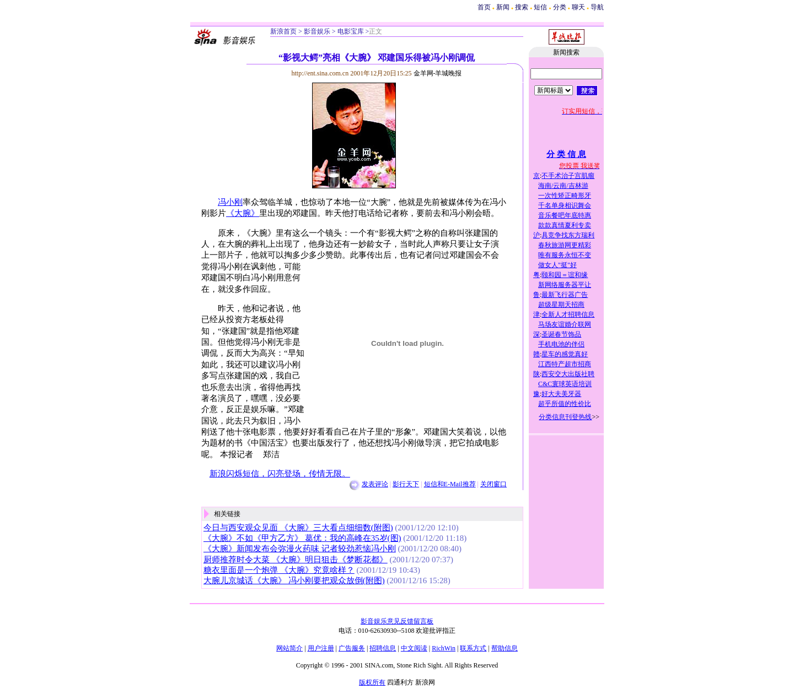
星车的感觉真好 (564, 354)
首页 (484, 7)
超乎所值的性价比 (564, 404)
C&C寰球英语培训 (565, 384)
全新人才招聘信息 (567, 314)
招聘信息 (382, 648)
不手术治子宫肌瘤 (567, 176)
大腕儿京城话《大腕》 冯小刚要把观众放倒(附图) (294, 580)
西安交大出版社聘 (567, 374)
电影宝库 (350, 31)
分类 (559, 7)
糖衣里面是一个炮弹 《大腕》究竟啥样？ (279, 570)
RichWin (443, 648)
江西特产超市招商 (564, 364)
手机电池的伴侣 (561, 344)
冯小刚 (230, 202)
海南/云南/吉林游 (563, 185)
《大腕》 (242, 213)
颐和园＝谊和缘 (564, 275)
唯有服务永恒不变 (564, 255)
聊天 (578, 7)
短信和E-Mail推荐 (450, 484)
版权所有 (372, 682)
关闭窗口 (493, 484)
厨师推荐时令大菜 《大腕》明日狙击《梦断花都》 (295, 559)
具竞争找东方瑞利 (567, 235)
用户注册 (321, 648)
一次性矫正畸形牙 (564, 195)
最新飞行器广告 (564, 295)
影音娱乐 (317, 31)
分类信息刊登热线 (565, 417)
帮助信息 (504, 648)
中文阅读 (414, 648)
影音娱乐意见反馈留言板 (397, 621)
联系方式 (473, 648)
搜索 (522, 7)
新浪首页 (283, 31)
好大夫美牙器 (561, 394)
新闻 (502, 7)
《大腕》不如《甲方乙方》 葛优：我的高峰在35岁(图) (302, 538)
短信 (540, 7)
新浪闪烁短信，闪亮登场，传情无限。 (280, 473)
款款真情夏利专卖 (564, 225)
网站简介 (289, 648)
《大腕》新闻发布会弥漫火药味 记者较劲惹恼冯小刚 (299, 548)
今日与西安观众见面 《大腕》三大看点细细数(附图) (298, 527)
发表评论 (375, 484)
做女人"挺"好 (557, 265)
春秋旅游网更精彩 (564, 245)
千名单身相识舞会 (564, 205)
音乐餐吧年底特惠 (564, 215)
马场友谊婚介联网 (564, 324)
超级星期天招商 (561, 304)
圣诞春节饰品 (561, 334)
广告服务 (352, 648)
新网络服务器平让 (564, 285)
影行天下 (406, 484)
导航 (597, 7)
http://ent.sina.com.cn (321, 73)
